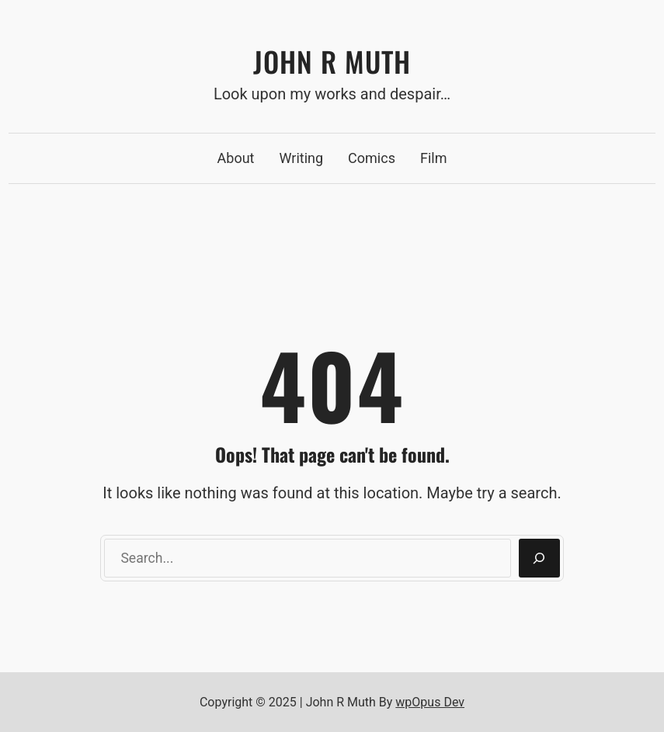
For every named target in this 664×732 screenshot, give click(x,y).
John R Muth (332, 61)
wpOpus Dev (429, 702)
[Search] (539, 558)
